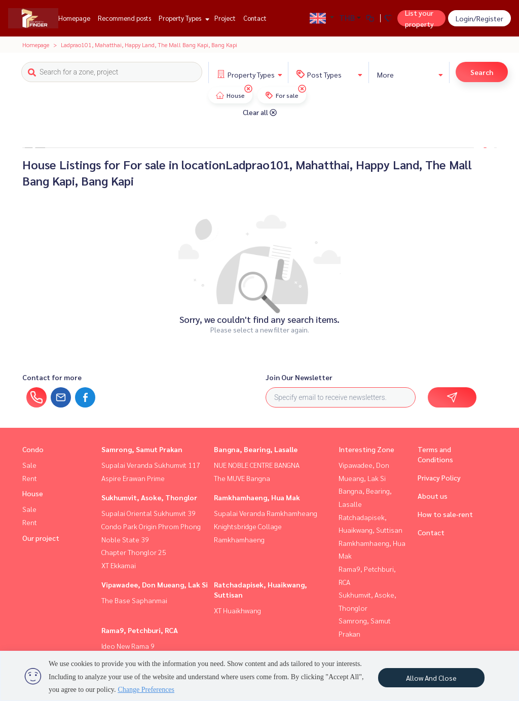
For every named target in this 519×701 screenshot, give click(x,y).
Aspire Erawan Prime (133, 478)
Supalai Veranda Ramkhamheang (265, 513)
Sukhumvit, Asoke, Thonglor (149, 497)
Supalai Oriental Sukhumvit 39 (148, 513)
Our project (40, 537)
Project (225, 18)
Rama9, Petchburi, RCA (139, 630)
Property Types (183, 18)
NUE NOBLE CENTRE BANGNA (257, 464)
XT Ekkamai (118, 565)
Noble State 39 (125, 539)
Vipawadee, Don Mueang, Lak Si (154, 584)
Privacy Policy (439, 477)
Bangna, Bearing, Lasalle (256, 449)
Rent (29, 478)
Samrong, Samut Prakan (141, 449)
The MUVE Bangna (242, 478)
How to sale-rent (445, 514)
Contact (255, 18)
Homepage (74, 18)
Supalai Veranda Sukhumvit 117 (150, 464)
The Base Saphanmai (134, 600)
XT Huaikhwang (237, 610)
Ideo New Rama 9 (128, 645)
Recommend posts (124, 18)
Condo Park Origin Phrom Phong (151, 526)
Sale (29, 464)
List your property (419, 18)
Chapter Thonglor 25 (133, 552)
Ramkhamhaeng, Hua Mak (257, 497)
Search (481, 72)
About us (433, 495)
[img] (248, 89)
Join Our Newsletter (299, 377)
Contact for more (52, 377)
